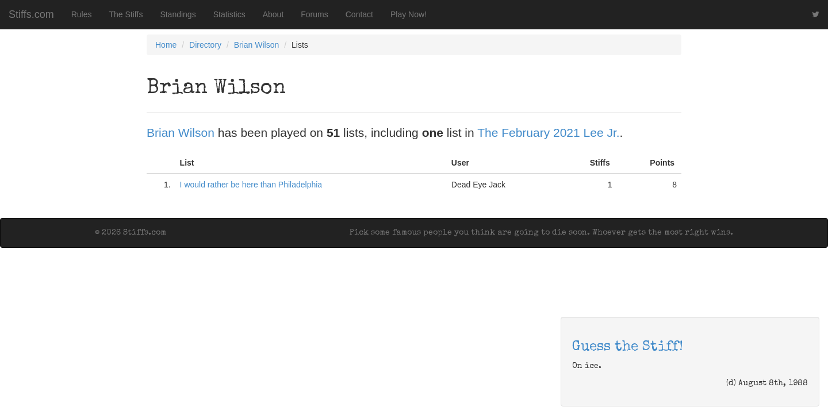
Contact (359, 14)
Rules (81, 14)
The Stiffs (126, 14)
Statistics (229, 14)
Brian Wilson (256, 44)
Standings (177, 14)
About (273, 14)
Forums (314, 14)
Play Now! (408, 14)
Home (166, 44)
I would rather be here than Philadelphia (251, 184)
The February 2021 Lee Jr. (548, 132)
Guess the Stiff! (627, 347)
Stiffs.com (31, 14)
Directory (205, 44)
